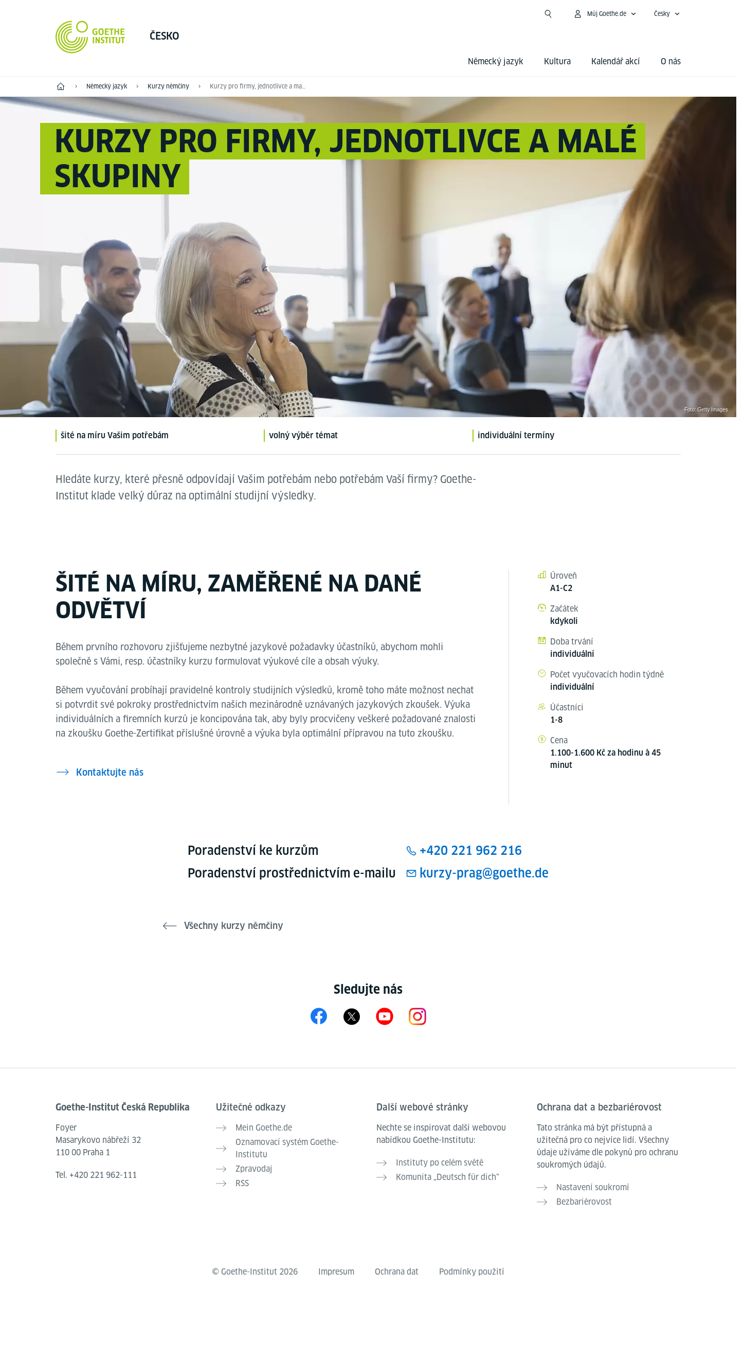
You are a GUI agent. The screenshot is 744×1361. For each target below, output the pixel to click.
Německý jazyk (495, 61)
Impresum (336, 1271)
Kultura (557, 61)
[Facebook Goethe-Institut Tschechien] (319, 1016)
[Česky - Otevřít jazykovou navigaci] (667, 14)
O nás (671, 61)
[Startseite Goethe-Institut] (90, 37)
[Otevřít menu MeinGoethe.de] (604, 14)
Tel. (96, 1175)
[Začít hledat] (548, 14)
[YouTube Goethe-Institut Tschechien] (384, 1016)
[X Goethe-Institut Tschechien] (351, 1016)
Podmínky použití (471, 1271)
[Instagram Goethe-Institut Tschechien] (417, 1016)
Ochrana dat (397, 1271)
